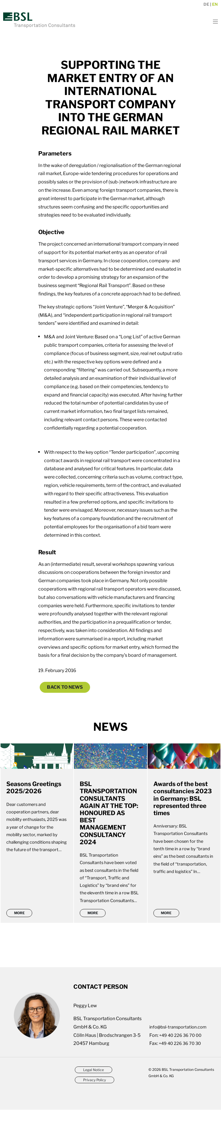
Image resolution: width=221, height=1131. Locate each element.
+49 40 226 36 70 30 (182, 1065)
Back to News (65, 687)
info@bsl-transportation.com (180, 1048)
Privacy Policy (94, 1102)
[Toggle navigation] (212, 21)
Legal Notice (93, 1091)
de (206, 4)
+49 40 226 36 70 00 (182, 1056)
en (215, 4)
